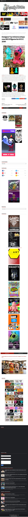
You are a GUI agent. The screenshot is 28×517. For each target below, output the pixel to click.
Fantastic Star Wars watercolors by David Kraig (12, 501)
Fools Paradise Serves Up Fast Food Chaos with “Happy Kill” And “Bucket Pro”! (14, 357)
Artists (4, 32)
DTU (18, 75)
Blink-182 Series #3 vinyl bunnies (10, 497)
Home (2, 32)
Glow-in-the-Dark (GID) (18, 32)
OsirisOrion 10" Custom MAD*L (10, 483)
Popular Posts (20, 353)
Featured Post (7, 353)
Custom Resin (7, 32)
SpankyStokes (13, 33)
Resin (10, 33)
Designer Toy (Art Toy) (12, 32)
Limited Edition (24, 32)
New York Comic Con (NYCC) (5, 33)
